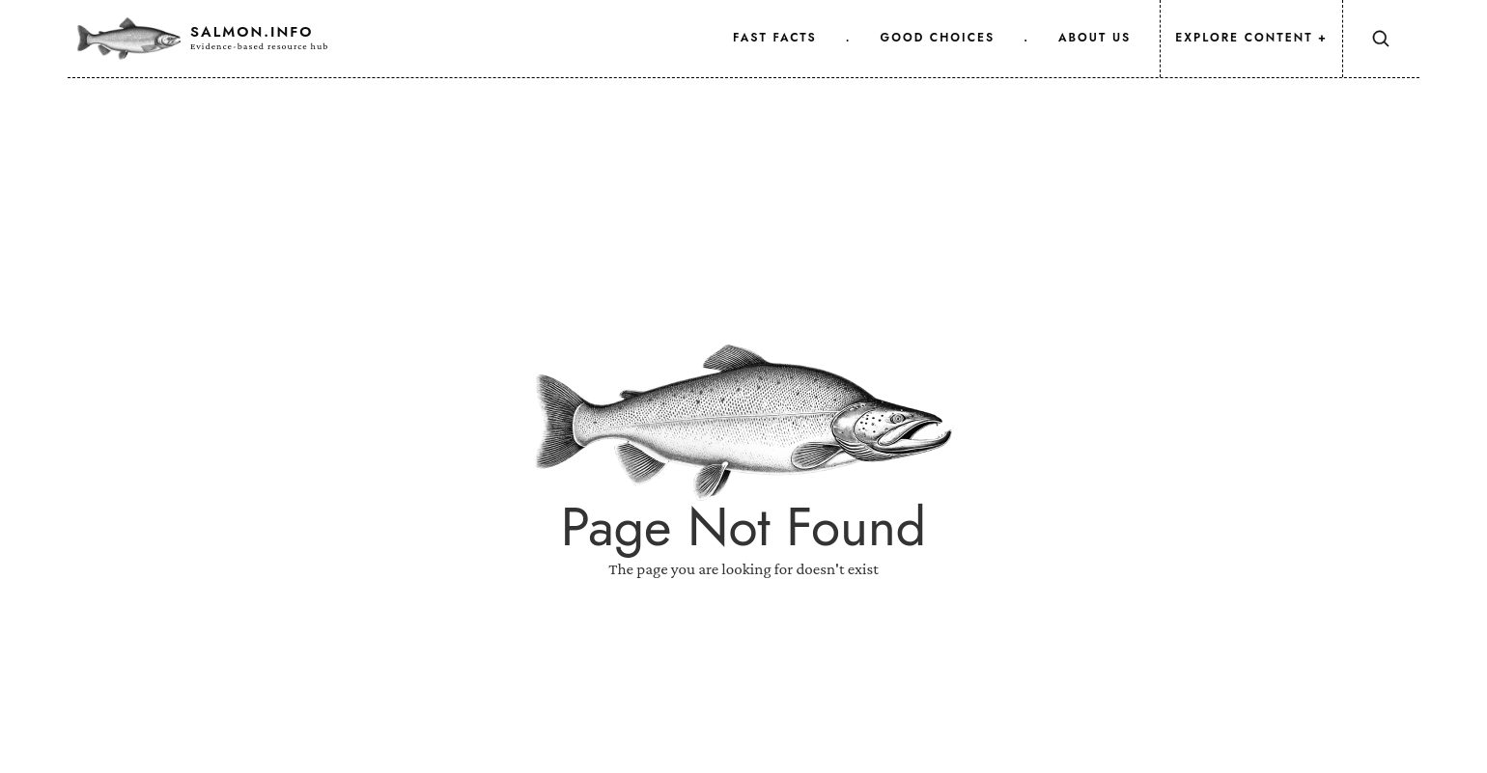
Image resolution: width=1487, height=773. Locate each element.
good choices (938, 37)
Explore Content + (1251, 37)
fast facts (775, 37)
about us (1094, 37)
